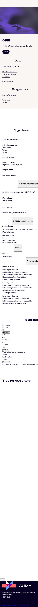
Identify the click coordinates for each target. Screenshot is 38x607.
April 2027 (6, 76)
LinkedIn (5, 605)
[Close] (2, 580)
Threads (20, 605)
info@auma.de (7, 601)
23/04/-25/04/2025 (9, 72)
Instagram (13, 605)
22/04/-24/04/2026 (9, 74)
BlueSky (26, 605)
